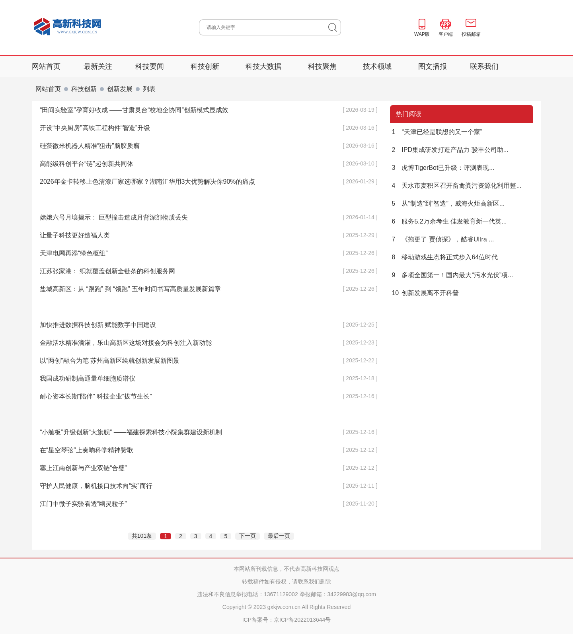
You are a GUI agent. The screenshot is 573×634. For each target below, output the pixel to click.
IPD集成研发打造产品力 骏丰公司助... (449, 150)
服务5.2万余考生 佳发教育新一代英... (448, 221)
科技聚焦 (323, 66)
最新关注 (98, 66)
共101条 (142, 536)
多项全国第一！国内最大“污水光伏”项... (451, 275)
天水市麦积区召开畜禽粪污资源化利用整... (456, 185)
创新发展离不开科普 (424, 293)
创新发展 (120, 89)
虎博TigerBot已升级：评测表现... (442, 168)
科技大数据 (264, 66)
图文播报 (432, 66)
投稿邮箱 (471, 34)
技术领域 (378, 66)
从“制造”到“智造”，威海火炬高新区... (447, 203)
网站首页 (46, 66)
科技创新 (206, 66)
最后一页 (279, 536)
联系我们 (484, 66)
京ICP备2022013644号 (302, 619)
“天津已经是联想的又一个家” (436, 132)
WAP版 (422, 34)
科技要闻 (150, 66)
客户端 (446, 34)
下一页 (247, 536)
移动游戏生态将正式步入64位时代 (444, 257)
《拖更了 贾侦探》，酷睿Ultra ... (442, 239)
